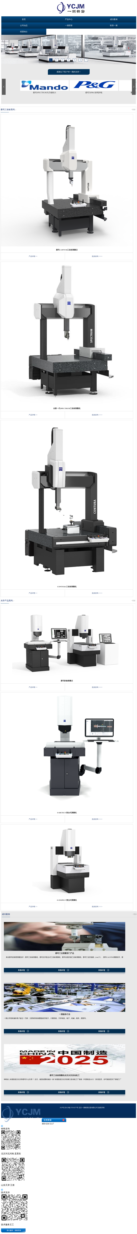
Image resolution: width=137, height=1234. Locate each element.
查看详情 (64, 974)
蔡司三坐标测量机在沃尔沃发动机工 (65, 1075)
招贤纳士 (24, 32)
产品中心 (69, 19)
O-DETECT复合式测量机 (67, 813)
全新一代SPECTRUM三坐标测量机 (66, 408)
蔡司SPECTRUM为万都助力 (44, 93)
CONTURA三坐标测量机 (67, 587)
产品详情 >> (33, 256)
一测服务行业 (64, 1014)
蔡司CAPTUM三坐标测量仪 (67, 250)
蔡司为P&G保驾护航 (93, 93)
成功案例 (113, 19)
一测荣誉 (69, 26)
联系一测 (113, 26)
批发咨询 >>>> (97, 256)
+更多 (133, 109)
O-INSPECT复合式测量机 (67, 900)
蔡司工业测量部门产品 (64, 953)
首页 (24, 19)
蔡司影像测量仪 (67, 681)
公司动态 (24, 26)
